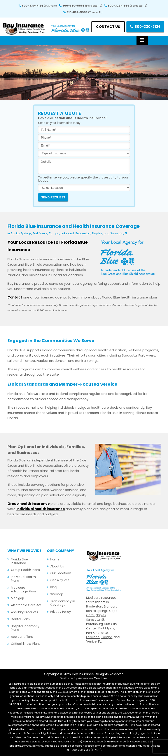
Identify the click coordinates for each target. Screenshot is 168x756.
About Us (57, 566)
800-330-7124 (39, 6)
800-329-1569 (127, 6)
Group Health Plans (25, 570)
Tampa (106, 637)
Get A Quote (60, 580)
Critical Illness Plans (25, 643)
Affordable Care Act (26, 605)
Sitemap (56, 594)
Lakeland (93, 637)
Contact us (108, 26)
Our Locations (61, 573)
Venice (91, 641)
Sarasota (93, 619)
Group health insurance (28, 503)
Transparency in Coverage (62, 603)
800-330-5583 (82, 6)
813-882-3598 (85, 12)
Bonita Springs (97, 611)
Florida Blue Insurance (19, 561)
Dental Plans (20, 619)
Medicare (93, 597)
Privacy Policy (60, 611)
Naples (101, 615)
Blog (53, 587)
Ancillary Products (24, 612)
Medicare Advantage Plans (24, 589)
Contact (14, 297)
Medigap (17, 598)
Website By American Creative (83, 678)
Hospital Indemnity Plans (25, 628)
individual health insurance (40, 509)
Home (55, 559)
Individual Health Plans (23, 579)
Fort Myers (106, 628)
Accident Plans (22, 636)
